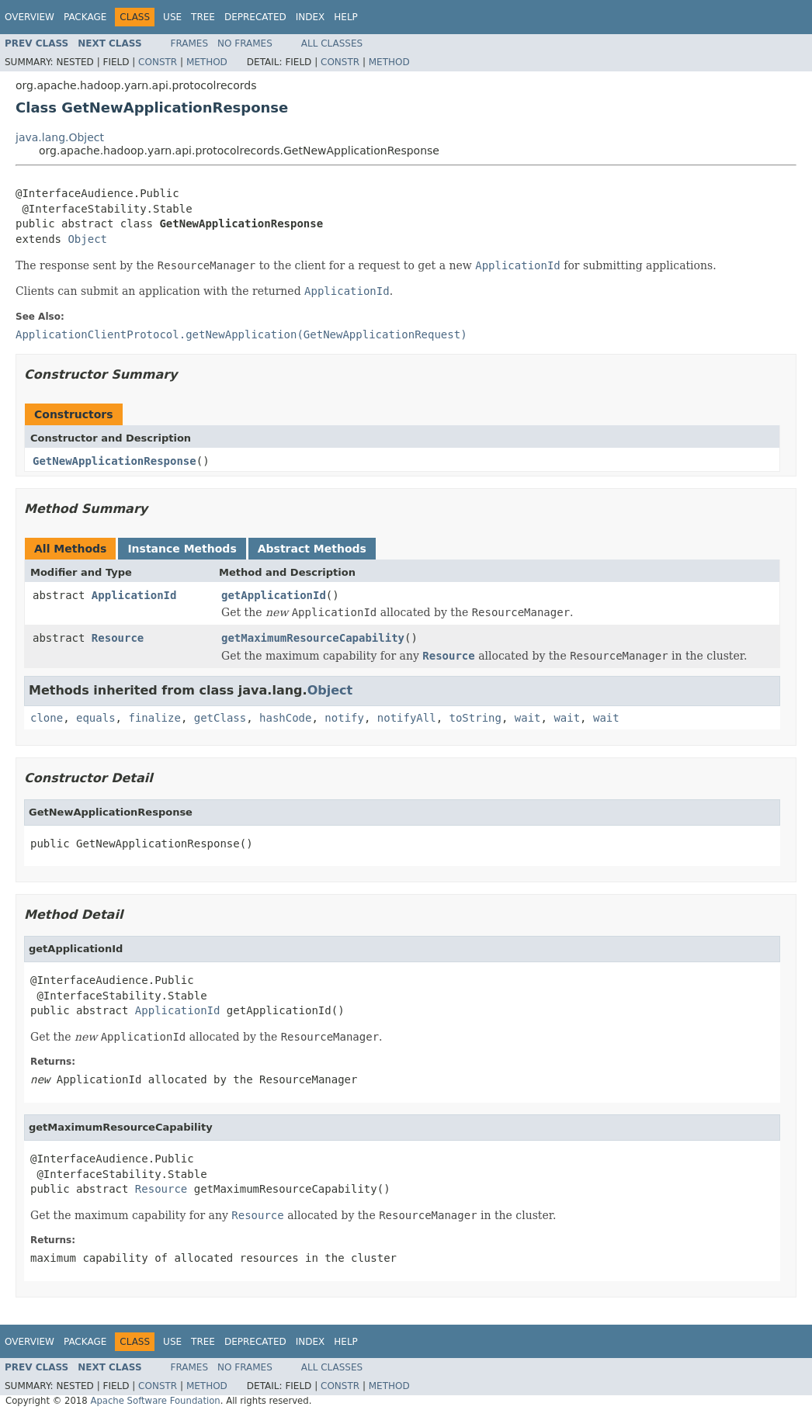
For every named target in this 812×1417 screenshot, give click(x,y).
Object (87, 239)
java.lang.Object (60, 137)
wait (528, 718)
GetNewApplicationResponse (114, 461)
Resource (118, 638)
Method (206, 62)
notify (344, 718)
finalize (154, 718)
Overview (29, 17)
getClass (220, 718)
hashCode (285, 718)
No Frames (244, 43)
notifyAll (406, 718)
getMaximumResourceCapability (312, 638)
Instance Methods (181, 548)
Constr (157, 62)
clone (46, 718)
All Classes (332, 43)
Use (172, 17)
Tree (203, 17)
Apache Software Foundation (155, 1400)
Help (346, 17)
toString (475, 718)
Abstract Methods (312, 548)
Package (85, 17)
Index (310, 17)
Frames (190, 43)
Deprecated (255, 17)
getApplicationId (273, 595)
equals (96, 718)
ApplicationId (134, 595)
